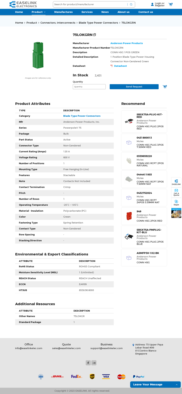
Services (87, 15)
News (105, 15)
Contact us (145, 15)
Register (154, 7)
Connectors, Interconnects (57, 22)
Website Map (120, 391)
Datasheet (118, 66)
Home (19, 15)
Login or (153, 5)
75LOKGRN (128, 22)
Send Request (134, 86)
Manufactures (63, 15)
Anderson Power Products (126, 43)
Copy (94, 34)
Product (39, 15)
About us (124, 15)
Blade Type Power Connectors (98, 22)
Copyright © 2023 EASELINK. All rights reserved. (82, 391)
